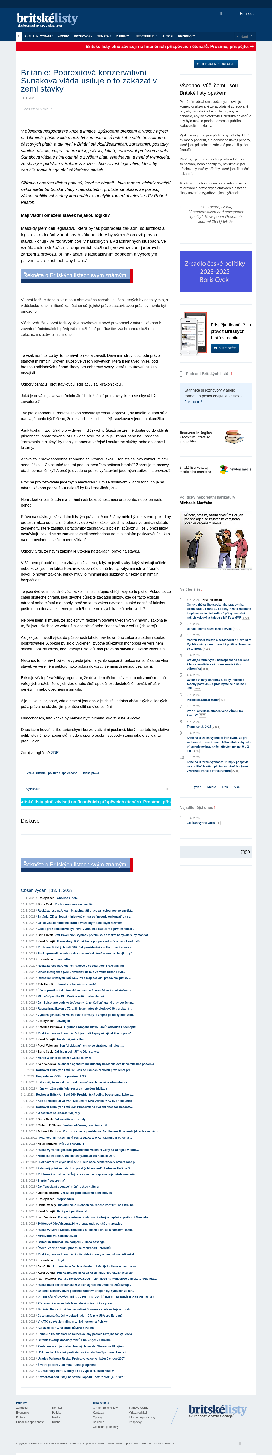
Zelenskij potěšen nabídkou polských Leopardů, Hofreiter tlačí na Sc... (86, 1168)
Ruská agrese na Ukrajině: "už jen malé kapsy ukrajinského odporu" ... (86, 1033)
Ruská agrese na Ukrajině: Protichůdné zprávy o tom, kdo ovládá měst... (87, 1254)
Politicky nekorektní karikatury (207, 500)
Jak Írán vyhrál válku (204, 823)
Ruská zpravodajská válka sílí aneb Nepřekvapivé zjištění (96, 1272)
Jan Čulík (44, 1266)
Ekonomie (22, 1412)
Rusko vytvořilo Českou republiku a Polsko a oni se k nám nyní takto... (86, 1229)
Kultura (20, 1417)
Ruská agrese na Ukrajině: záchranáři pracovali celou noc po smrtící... (86, 910)
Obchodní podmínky (105, 1427)
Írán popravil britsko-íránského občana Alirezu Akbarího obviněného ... (86, 990)
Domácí (57, 1407)
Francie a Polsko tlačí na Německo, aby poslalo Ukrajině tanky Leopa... (86, 1334)
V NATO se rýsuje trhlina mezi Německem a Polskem (73, 1321)
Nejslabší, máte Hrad (71, 1039)
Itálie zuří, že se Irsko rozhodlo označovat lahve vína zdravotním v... (84, 1082)
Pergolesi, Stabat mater (207, 700)
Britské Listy (218, 1411)
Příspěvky (186, 36)
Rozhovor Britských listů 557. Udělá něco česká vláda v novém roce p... (88, 1162)
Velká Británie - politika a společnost (52, 773)
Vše (237, 787)
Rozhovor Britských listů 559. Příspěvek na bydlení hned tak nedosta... (84, 1107)
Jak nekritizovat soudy (70, 1119)
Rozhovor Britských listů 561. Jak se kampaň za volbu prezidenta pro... (84, 1070)
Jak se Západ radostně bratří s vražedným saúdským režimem (80, 923)
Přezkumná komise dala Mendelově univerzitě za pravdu (76, 1303)
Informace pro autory (142, 1417)
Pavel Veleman (48, 1045)
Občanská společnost (30, 1422)
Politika (56, 1412)
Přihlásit (244, 14)
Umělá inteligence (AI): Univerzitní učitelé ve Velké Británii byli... (81, 972)
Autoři (167, 36)
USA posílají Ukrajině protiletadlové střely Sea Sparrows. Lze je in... (84, 1352)
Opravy (97, 1417)
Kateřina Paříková (50, 1027)
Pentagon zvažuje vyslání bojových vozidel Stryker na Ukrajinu (81, 1346)
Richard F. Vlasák (49, 1125)
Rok (225, 787)
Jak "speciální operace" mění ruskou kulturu (68, 1186)
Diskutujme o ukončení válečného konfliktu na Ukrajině (96, 1205)
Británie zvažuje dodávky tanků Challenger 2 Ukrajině (74, 1340)
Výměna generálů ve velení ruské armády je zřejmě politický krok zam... (86, 1015)
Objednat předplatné (216, 64)
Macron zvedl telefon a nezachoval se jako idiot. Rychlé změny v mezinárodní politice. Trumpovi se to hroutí (219, 644)
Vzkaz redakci (138, 1412)
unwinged (63, 1021)
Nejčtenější (146, 36)
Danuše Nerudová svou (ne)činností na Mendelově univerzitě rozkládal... (107, 1278)
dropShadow (65, 1199)
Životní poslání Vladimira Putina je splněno (67, 1365)
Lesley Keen (46, 898)
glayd (60, 1260)
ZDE (55, 753)
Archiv (63, 36)
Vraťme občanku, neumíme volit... (86, 1125)
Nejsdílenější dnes (196, 808)
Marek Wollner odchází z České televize (65, 1058)
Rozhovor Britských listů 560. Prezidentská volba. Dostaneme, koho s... (85, 1094)
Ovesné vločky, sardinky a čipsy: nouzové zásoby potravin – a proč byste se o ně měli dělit (216, 684)
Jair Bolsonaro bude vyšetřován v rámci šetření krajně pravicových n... (86, 1002)
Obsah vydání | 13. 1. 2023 (47, 890)
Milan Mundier (47, 1143)
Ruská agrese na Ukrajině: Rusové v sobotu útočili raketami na (81, 965)
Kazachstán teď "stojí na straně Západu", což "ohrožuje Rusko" (81, 1377)
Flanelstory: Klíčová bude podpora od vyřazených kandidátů (98, 941)
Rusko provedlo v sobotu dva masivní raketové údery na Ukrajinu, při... (86, 953)
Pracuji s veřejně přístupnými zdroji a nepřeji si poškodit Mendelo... (104, 1217)
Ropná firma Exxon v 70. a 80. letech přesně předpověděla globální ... (85, 1008)
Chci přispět (225, 348)
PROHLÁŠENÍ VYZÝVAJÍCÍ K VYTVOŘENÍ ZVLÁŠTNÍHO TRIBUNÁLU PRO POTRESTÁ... (97, 1297)
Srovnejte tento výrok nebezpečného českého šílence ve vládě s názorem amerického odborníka (218, 664)
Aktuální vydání (38, 36)
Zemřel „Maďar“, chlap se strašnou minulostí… (92, 1045)
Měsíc (211, 787)
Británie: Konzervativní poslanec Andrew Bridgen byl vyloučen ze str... (86, 1291)
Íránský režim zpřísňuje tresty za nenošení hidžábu (72, 1088)
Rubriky (123, 36)
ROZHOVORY (83, 36)
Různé (56, 1422)
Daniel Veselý (47, 1205)
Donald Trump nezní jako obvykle (214, 629)
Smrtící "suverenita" (51, 1180)
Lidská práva (90, 773)
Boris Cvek (45, 904)
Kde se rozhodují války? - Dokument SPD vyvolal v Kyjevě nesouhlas (85, 1100)
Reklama (98, 1422)
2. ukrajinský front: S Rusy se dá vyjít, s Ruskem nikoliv (76, 1371)
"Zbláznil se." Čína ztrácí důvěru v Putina (66, 1328)
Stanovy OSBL (138, 1407)
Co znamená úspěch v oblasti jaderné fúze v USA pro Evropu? (80, 1315)
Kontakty (98, 1412)
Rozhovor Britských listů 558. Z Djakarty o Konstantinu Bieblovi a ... (85, 1137)
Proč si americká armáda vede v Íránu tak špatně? (215, 713)
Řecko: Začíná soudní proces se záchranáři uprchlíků (74, 1248)
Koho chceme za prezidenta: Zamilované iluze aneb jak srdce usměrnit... (112, 1131)
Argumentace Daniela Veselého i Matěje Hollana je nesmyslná (95, 1266)
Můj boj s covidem (71, 1143)
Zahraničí (22, 1407)
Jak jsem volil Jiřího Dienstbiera (77, 1051)
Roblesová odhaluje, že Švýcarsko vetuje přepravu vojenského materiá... (87, 1174)
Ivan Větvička (47, 1064)
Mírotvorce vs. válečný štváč (57, 1235)
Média (56, 1417)
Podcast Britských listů (205, 374)
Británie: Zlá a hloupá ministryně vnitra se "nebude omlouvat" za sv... (85, 916)
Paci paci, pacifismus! (72, 1211)
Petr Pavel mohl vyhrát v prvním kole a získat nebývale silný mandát (101, 935)
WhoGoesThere (67, 898)
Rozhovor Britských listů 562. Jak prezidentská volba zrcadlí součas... (85, 947)
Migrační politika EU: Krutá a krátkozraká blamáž (71, 996)
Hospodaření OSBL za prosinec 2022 (61, 1076)
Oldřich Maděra (48, 1193)
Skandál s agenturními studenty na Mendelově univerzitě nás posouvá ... (107, 1064)
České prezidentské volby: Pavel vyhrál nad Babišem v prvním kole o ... (86, 929)
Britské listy (49, 20)
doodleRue (63, 959)
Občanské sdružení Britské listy (62, 1443)
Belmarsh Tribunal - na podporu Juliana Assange (71, 1242)
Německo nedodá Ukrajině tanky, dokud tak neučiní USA (76, 1156)
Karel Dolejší (46, 941)
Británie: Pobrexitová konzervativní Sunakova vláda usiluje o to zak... (85, 1309)
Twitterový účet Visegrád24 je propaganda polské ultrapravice (80, 1223)
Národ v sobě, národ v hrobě (76, 984)
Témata (104, 36)
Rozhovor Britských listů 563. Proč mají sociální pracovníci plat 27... (84, 978)
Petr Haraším (46, 984)
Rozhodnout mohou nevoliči (74, 904)
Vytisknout (31, 789)
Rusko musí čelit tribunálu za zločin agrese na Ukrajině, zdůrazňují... (84, 1285)
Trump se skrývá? (203, 727)
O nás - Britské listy (105, 1407)
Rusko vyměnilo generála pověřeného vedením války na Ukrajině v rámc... (88, 1150)
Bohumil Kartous (49, 1131)
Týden (196, 787)
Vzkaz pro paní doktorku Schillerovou (86, 1193)
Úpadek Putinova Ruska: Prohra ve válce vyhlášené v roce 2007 (81, 1358)
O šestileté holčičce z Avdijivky (59, 1113)
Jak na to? (193, 402)
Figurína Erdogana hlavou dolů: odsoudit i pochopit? (100, 1027)
